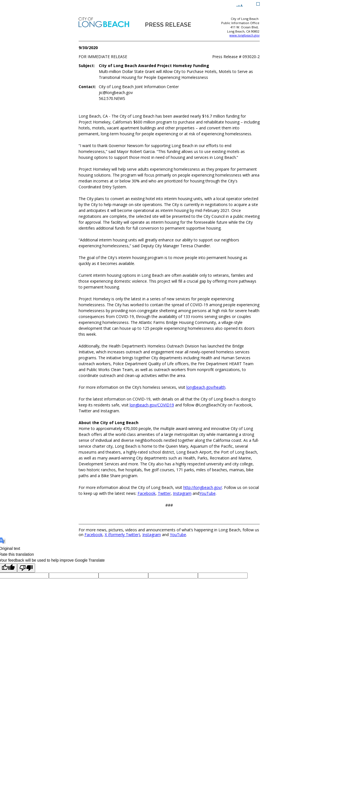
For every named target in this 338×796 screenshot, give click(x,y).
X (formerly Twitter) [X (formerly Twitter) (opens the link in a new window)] (122, 534)
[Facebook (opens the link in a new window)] (147, 493)
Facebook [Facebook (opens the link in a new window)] (93, 534)
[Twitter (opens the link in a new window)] (164, 493)
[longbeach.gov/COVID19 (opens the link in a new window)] (152, 405)
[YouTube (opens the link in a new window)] (207, 493)
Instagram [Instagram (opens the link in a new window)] (151, 534)
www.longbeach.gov (244, 35)
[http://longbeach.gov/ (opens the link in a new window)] (202, 487)
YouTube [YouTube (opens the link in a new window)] (178, 534)
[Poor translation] (26, 568)
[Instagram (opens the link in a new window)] (182, 493)
